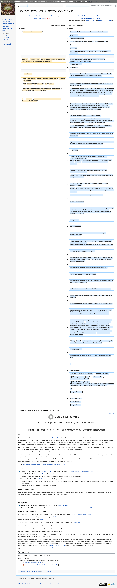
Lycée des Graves (41, 474)
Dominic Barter (56, 438)
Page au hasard (7, 44)
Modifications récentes (7, 28)
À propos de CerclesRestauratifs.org (39, 583)
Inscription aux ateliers (87, 508)
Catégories (22, 571)
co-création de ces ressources (56, 545)
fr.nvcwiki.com (51, 565)
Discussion (30, 555)
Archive (43, 571)
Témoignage (5, 26)
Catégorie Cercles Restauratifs (35, 565)
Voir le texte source (72, 6)
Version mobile (59, 583)
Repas (42, 519)
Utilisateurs (6, 39)
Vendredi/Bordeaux (62, 505)
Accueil (4, 17)
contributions (96, 18)
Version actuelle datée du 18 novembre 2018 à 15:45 (86, 16)
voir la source (54, 16)
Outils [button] (5, 48)
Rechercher (6, 41)
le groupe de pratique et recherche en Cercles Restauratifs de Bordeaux (43, 464)
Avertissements (51, 583)
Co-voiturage (76, 522)
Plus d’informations (81, 1)
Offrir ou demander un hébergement (81, 514)
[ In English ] (111, 413)
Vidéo (3, 25)
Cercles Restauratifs (75, 471)
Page (18, 6)
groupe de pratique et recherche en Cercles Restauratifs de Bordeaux (41, 548)
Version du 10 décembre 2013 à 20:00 (38, 16)
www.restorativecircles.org (32, 562)
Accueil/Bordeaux (90, 20)
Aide (3, 30)
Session (49, 571)
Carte (54, 517)
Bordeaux (37, 571)
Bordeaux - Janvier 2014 (105, 20)
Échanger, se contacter (8, 23)
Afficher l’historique (83, 6)
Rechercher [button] (7, 33)
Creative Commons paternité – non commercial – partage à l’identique (51, 580)
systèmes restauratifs (90, 471)
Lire (65, 6)
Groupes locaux (6, 21)
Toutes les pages (8, 43)
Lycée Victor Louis (46, 471)
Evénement (30, 571)
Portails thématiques (9, 35)
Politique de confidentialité (24, 583)
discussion (48, 18)
